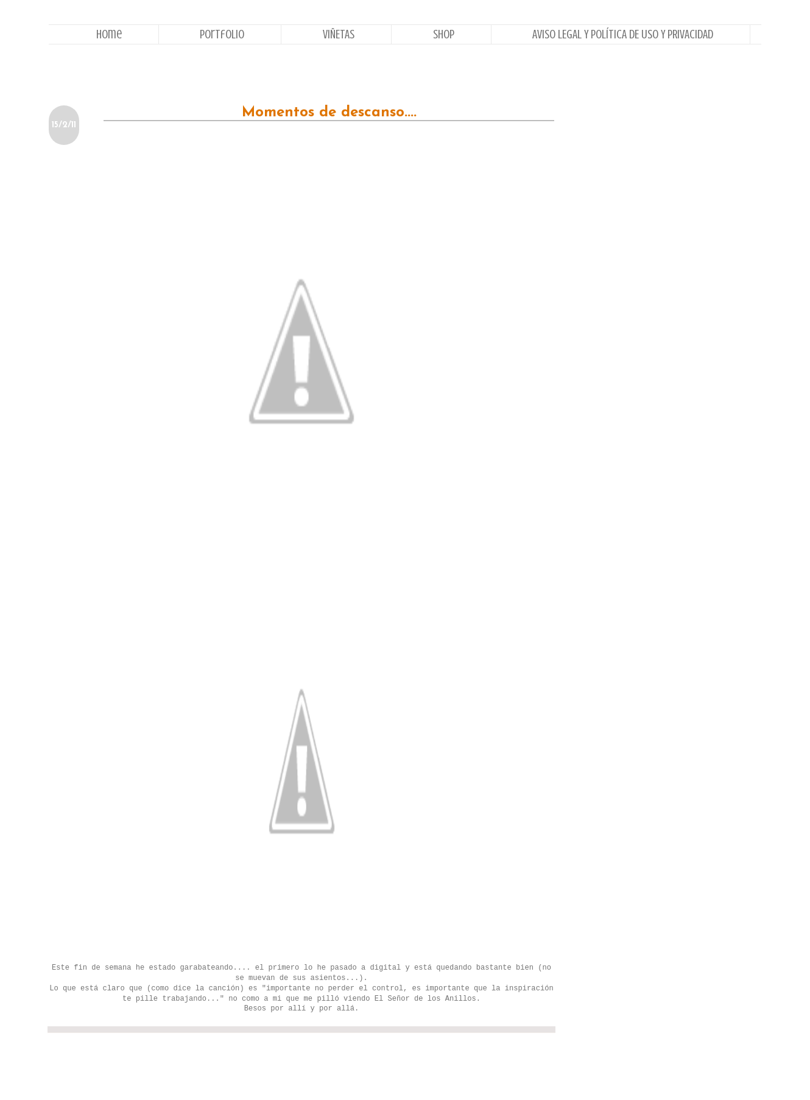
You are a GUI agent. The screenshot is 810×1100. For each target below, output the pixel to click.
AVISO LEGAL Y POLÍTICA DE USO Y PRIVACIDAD (622, 34)
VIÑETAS (338, 34)
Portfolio (222, 34)
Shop (443, 34)
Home (109, 34)
